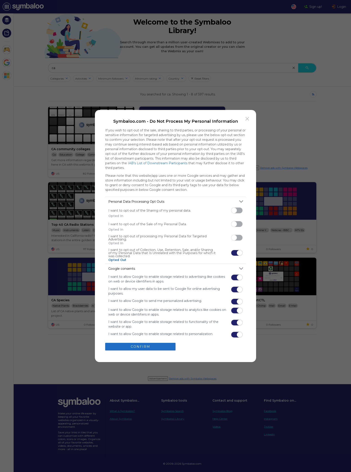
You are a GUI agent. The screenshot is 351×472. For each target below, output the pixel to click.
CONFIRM (140, 346)
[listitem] (175, 201)
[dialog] (175, 236)
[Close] (247, 118)
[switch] (237, 210)
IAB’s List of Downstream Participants (157, 163)
